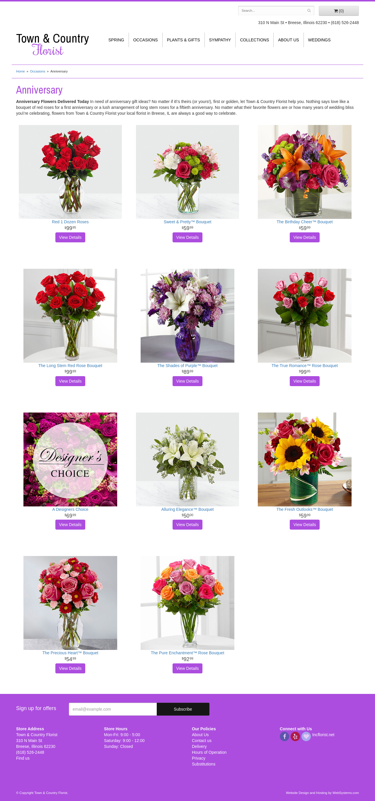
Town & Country (55, 44)
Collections (254, 40)
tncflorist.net (323, 734)
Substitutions (203, 764)
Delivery (199, 746)
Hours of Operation (209, 752)
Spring (116, 40)
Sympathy (220, 40)
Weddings (319, 40)
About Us (288, 40)
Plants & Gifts (183, 40)
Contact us (202, 740)
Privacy (198, 758)
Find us (23, 758)
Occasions (145, 40)
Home (20, 71)
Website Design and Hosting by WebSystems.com (322, 793)
